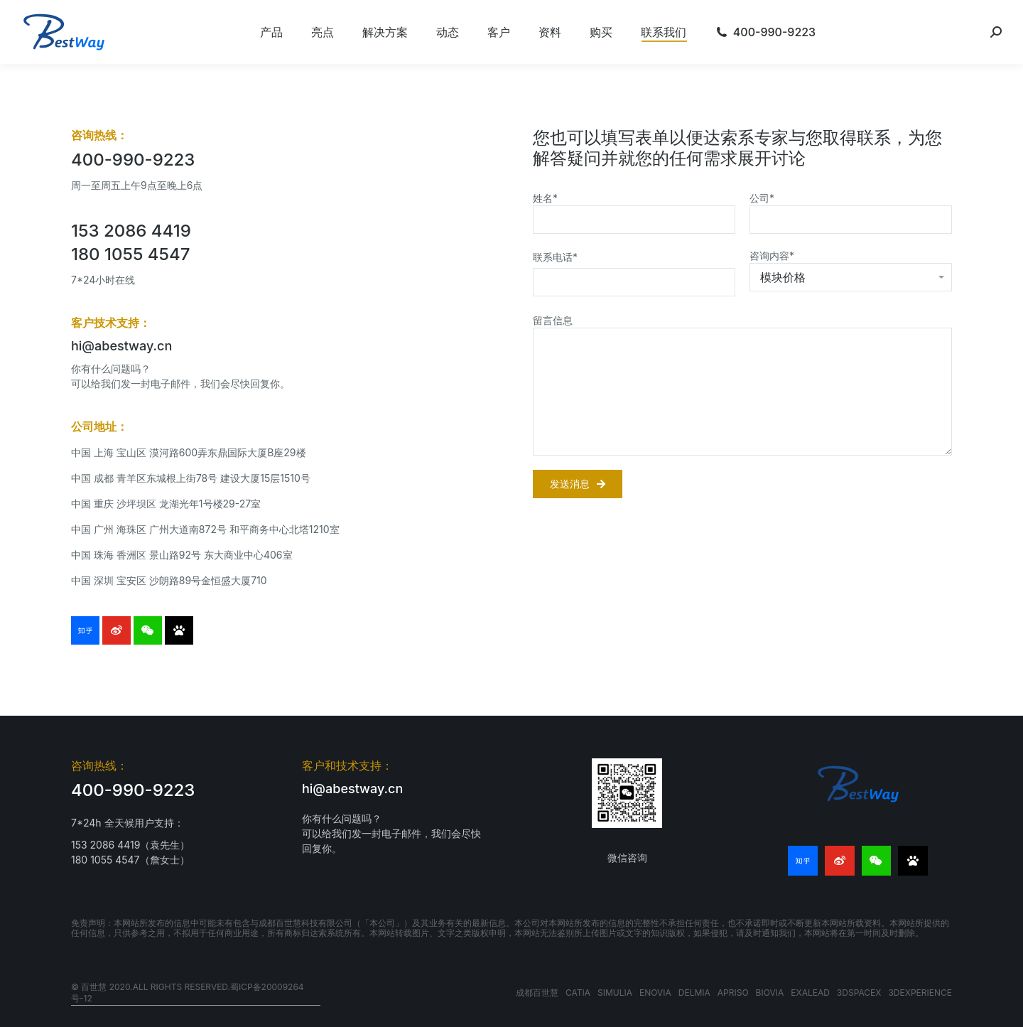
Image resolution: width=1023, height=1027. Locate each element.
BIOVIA (770, 992)
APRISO (733, 992)
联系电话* (555, 257)
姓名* (545, 198)
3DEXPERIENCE (920, 992)
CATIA (577, 992)
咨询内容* (771, 255)
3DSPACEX (859, 992)
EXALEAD (810, 992)
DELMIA (694, 992)
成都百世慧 (537, 992)
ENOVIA (655, 992)
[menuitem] (271, 32)
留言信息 (553, 320)
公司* (761, 198)
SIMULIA (614, 992)
